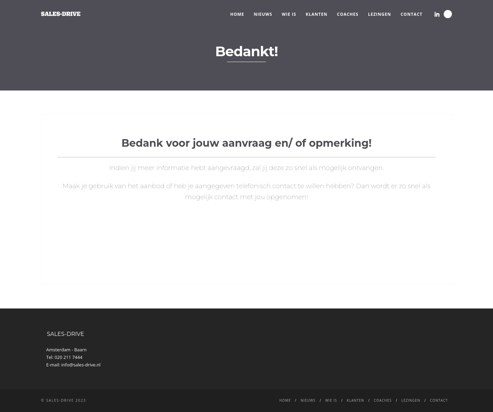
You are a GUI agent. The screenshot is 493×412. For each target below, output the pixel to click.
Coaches (347, 14)
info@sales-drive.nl (81, 365)
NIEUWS (263, 14)
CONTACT (411, 14)
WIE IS (289, 14)
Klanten (316, 14)
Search (448, 14)
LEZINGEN (379, 14)
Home (237, 14)
